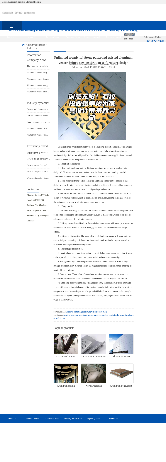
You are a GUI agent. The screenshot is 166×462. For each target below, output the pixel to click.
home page (11, 37)
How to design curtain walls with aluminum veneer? (49, 159)
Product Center (52, 37)
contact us (12, 46)
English (37, 2)
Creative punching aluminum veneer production (86, 312)
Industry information (93, 37)
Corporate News (73, 37)
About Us (32, 37)
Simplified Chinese (24, 2)
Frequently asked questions (113, 39)
